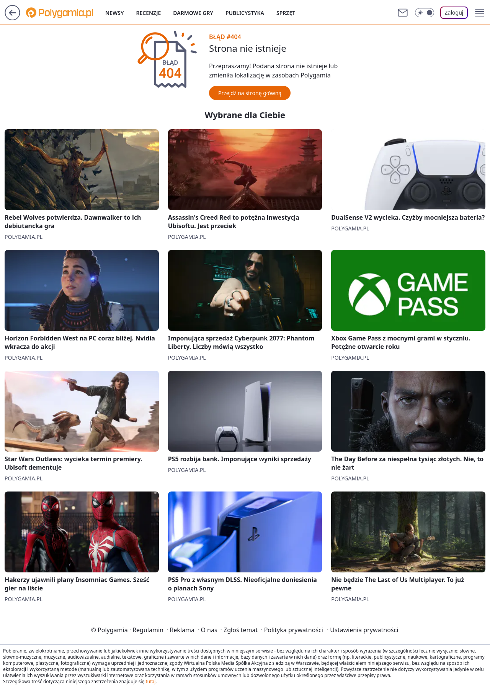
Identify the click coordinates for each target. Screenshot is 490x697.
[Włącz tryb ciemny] (424, 12)
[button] (480, 13)
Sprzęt (285, 12)
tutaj (150, 681)
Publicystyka (244, 12)
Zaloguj (454, 12)
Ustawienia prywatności (362, 630)
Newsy (114, 12)
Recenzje (148, 12)
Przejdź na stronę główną (249, 93)
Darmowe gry (193, 12)
